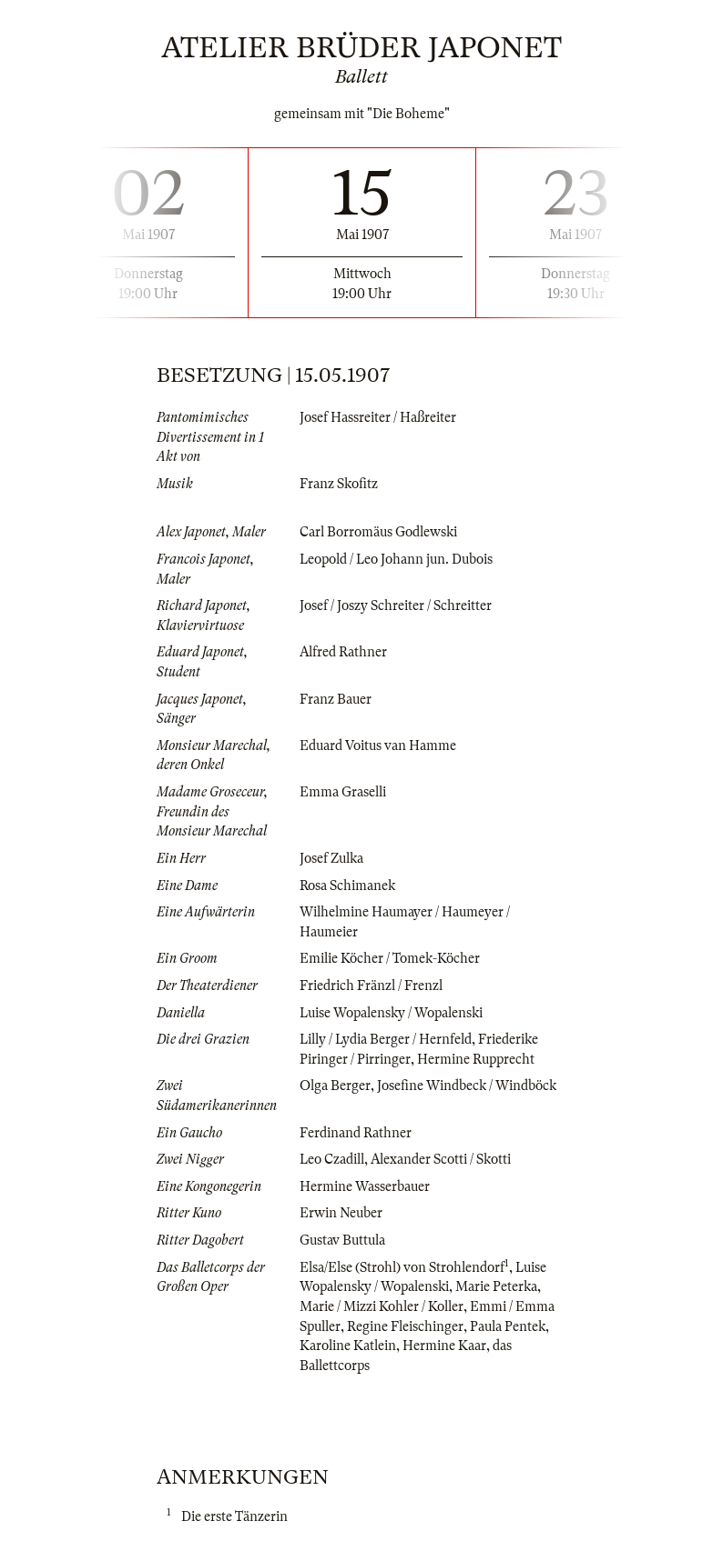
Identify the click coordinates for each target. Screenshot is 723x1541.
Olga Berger (335, 1085)
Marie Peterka (496, 1286)
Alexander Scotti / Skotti (441, 1159)
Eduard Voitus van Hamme (378, 745)
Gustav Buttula (342, 1240)
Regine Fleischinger (405, 1326)
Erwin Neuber (341, 1213)
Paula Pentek (507, 1326)
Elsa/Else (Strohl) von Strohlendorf (402, 1267)
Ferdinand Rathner (356, 1133)
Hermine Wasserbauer (365, 1186)
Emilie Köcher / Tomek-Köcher (390, 958)
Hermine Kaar (444, 1345)
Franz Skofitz (339, 483)
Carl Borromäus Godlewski (378, 532)
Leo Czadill (332, 1159)
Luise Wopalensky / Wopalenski (391, 1013)
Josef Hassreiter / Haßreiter (378, 417)
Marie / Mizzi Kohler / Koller (381, 1306)
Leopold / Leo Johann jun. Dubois (396, 559)
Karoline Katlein (348, 1345)
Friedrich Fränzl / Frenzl (371, 985)
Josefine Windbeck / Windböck (466, 1085)
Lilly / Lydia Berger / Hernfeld (386, 1039)
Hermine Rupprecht (476, 1059)
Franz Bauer (336, 699)
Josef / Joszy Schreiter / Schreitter (396, 605)
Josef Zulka (331, 858)
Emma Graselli (343, 792)
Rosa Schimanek (347, 885)
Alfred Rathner (343, 652)
